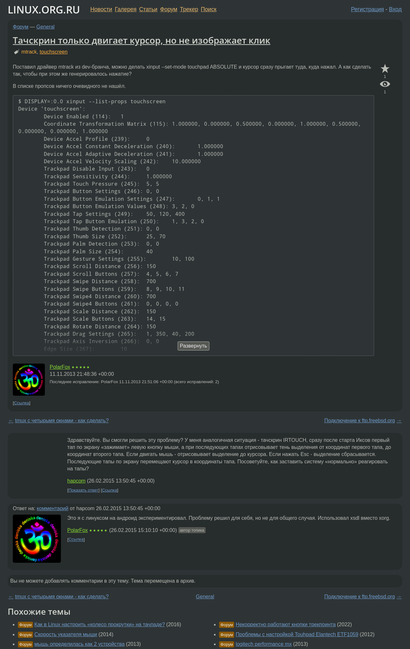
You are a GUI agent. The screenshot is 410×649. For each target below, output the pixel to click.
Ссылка (21, 402)
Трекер (189, 9)
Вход (395, 9)
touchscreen (54, 52)
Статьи (148, 9)
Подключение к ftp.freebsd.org (359, 420)
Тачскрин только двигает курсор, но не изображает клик (141, 40)
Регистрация (367, 9)
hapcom (76, 481)
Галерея (125, 9)
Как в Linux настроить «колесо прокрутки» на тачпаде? (99, 624)
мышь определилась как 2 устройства (79, 644)
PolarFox (60, 367)
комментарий (53, 508)
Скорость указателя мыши (65, 634)
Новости (101, 9)
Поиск (209, 9)
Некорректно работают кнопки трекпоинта (286, 624)
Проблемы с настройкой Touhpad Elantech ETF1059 (297, 634)
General (46, 27)
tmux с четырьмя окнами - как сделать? (62, 420)
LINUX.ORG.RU (44, 9)
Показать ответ (84, 490)
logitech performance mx (264, 644)
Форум (168, 9)
